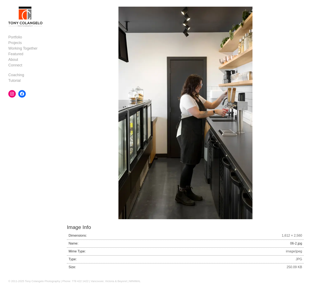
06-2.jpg (296, 243)
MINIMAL (135, 281)
